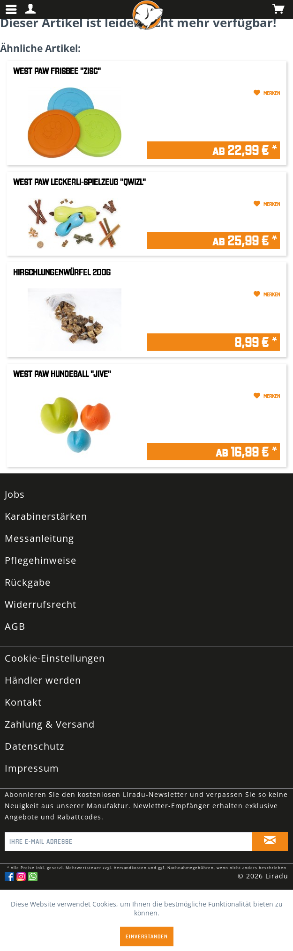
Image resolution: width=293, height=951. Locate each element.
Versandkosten (130, 867)
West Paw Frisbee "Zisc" (57, 71)
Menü (11, 5)
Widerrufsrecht (40, 604)
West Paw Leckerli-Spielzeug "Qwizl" (79, 182)
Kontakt (23, 702)
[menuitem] (13, 9)
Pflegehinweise (40, 560)
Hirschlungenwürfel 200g (62, 272)
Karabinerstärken (46, 516)
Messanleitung (39, 538)
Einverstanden (147, 936)
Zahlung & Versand (50, 724)
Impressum (32, 768)
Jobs (15, 494)
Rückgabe (28, 582)
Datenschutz (34, 746)
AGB (15, 626)
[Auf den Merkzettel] (213, 93)
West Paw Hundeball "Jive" (62, 374)
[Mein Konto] (31, 9)
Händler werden (43, 680)
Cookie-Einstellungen (55, 658)
